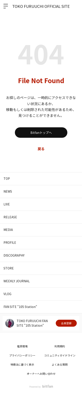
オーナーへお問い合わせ (41, 373)
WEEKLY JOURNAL (16, 281)
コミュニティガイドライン (59, 355)
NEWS (7, 191)
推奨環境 (22, 346)
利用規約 (59, 346)
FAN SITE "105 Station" (20, 306)
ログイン (75, 6)
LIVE (6, 204)
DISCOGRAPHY (13, 255)
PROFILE (9, 242)
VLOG (7, 294)
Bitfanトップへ (41, 132)
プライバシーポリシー (22, 355)
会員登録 (66, 323)
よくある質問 (60, 364)
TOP (6, 178)
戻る (41, 148)
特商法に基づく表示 (22, 364)
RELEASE (10, 217)
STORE (8, 268)
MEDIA (8, 229)
